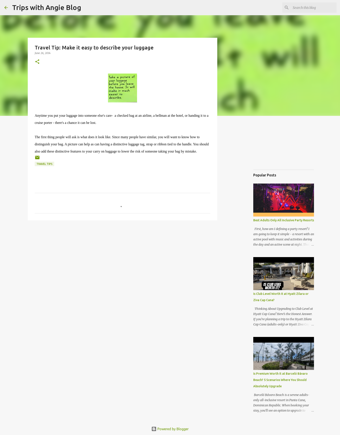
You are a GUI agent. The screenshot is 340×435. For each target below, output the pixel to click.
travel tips (44, 164)
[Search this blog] (314, 7)
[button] (37, 62)
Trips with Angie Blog (46, 7)
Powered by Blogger (170, 429)
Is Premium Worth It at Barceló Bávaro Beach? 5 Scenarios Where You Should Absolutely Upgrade (280, 380)
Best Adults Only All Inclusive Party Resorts (283, 220)
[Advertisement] (275, 144)
